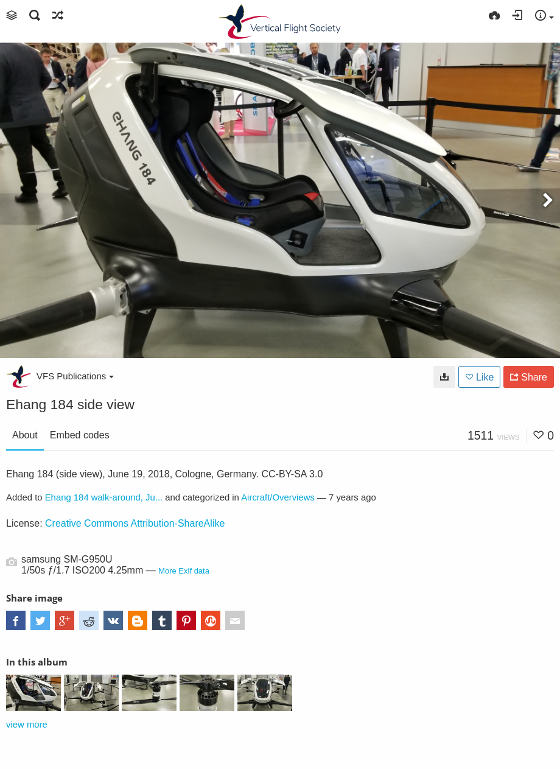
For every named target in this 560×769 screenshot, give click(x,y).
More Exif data (183, 570)
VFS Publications (75, 376)
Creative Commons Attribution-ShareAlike (135, 523)
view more (26, 724)
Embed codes (80, 435)
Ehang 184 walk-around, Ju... (104, 497)
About (25, 435)
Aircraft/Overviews (278, 497)
